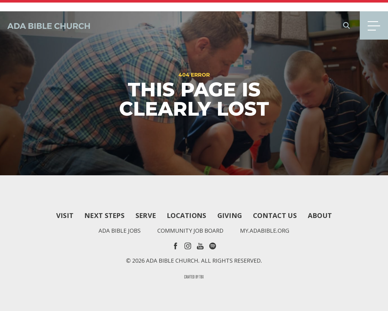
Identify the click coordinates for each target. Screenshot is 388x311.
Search (346, 14)
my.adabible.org (264, 219)
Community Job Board (190, 219)
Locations (186, 204)
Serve (146, 204)
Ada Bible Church (45, 14)
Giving (229, 204)
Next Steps (104, 204)
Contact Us (275, 204)
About (320, 204)
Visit (64, 204)
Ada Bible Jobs (120, 219)
